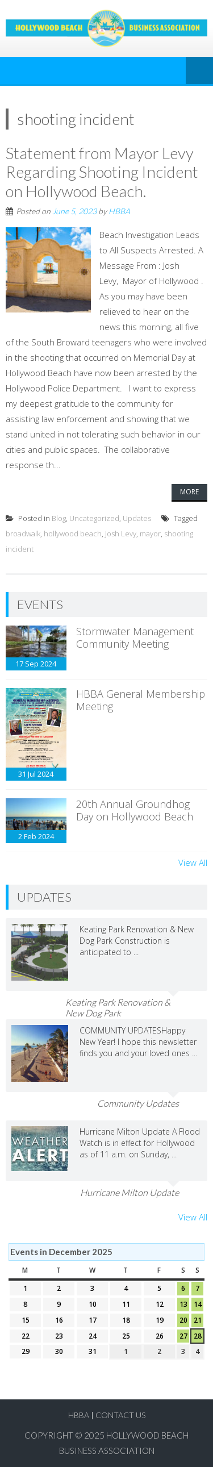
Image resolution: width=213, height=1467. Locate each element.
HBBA (119, 211)
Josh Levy (120, 533)
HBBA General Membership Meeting (140, 700)
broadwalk (23, 533)
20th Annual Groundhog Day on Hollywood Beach (134, 810)
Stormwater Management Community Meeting (135, 637)
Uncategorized (94, 518)
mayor (150, 533)
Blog (59, 518)
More (189, 492)
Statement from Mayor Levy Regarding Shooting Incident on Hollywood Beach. (102, 172)
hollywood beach (73, 533)
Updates (137, 518)
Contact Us (120, 1415)
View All (192, 862)
